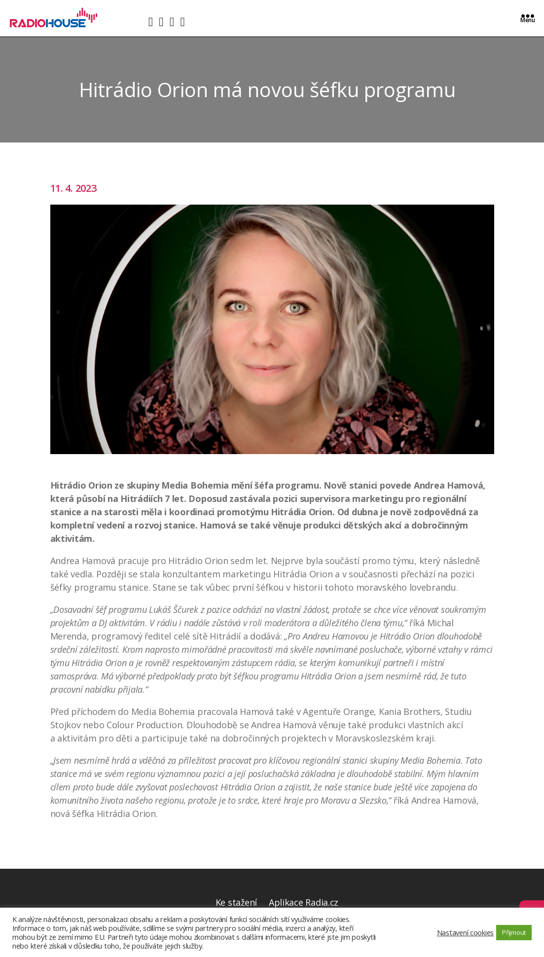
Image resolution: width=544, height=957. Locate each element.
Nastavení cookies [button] (465, 932)
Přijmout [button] (514, 932)
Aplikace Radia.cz (303, 902)
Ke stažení (236, 902)
